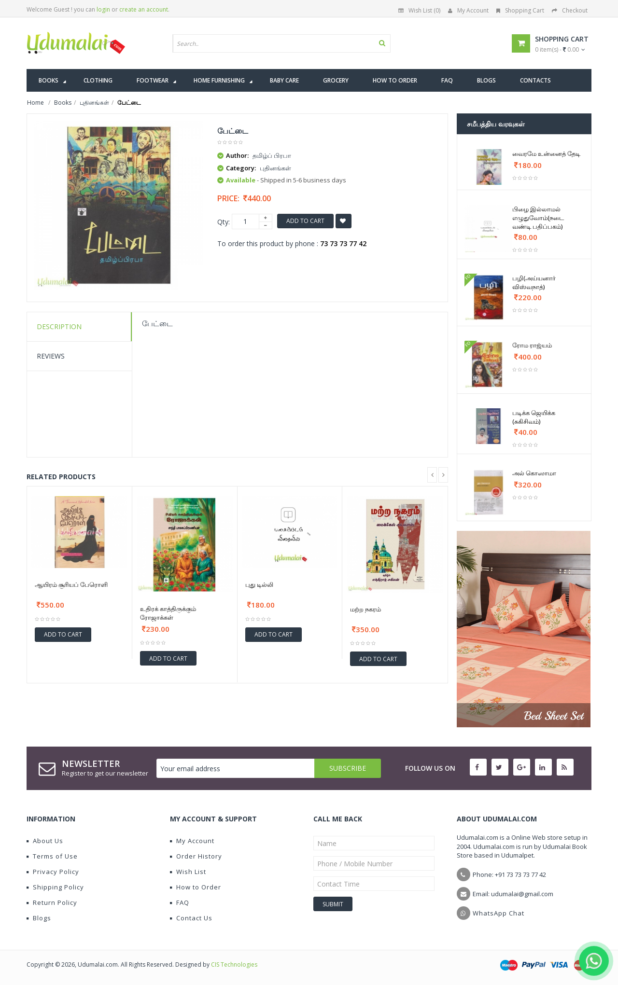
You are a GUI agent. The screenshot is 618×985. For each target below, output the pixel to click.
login (103, 9)
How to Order (195, 887)
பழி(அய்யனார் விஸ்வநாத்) (534, 282)
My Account (468, 10)
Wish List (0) (419, 10)
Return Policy (52, 902)
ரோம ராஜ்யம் (532, 345)
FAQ (179, 902)
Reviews (51, 356)
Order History (196, 856)
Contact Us (191, 918)
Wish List (188, 871)
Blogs (39, 918)
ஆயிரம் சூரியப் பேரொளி (71, 584)
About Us (45, 840)
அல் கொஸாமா (534, 473)
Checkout (570, 10)
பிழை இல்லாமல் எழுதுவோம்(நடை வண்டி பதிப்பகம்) (538, 218)
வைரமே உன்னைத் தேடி (546, 153)
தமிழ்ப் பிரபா (272, 155)
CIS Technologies (234, 964)
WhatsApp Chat (498, 913)
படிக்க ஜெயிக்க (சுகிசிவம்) (533, 417)
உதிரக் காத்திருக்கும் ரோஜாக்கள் (168, 613)
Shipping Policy (55, 887)
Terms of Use (52, 856)
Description (59, 326)
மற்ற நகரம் (365, 609)
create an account (143, 9)
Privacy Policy (53, 871)
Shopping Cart (520, 10)
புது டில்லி (259, 584)
